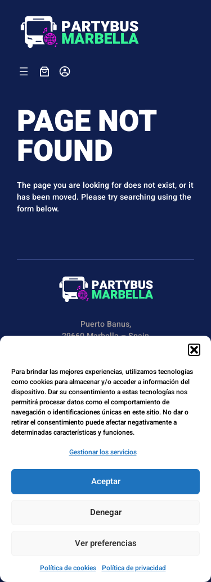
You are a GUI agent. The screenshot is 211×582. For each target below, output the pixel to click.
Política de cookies (68, 568)
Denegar (106, 512)
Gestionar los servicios (103, 452)
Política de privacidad (134, 568)
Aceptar (105, 481)
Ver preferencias (106, 543)
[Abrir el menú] (23, 71)
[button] (194, 349)
